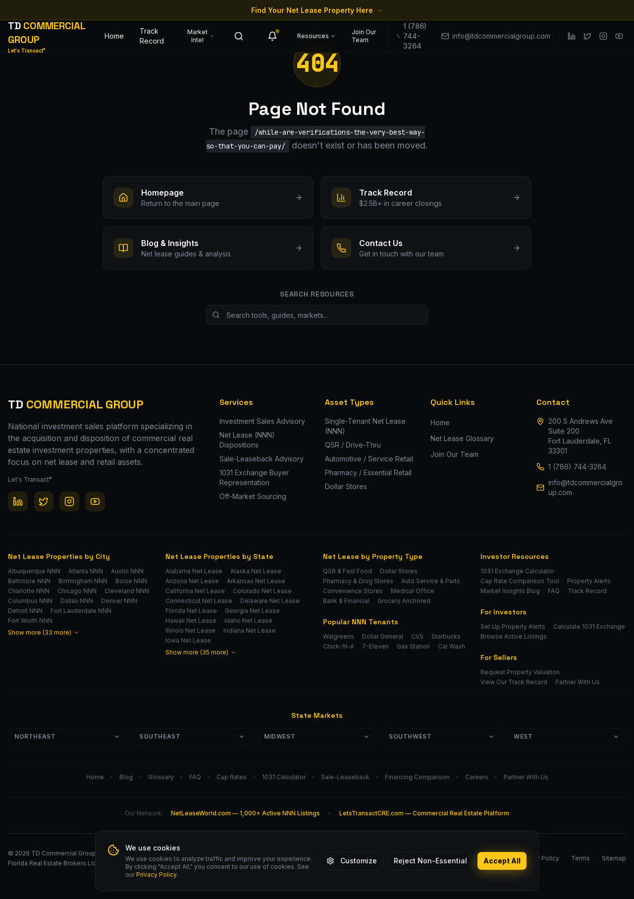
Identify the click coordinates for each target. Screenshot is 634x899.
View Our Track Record (513, 682)
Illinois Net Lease (190, 630)
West (567, 736)
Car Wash (451, 646)
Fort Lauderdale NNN (81, 610)
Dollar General (382, 636)
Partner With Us (577, 682)
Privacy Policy (156, 874)
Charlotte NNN (29, 591)
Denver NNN (119, 600)
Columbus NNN (30, 600)
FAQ (554, 591)
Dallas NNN (76, 600)
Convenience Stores (353, 591)
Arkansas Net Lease (256, 581)
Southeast (192, 736)
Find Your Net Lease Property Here (317, 10)
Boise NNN (131, 581)
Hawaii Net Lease (190, 620)
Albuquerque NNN (34, 571)
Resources (316, 36)
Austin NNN (127, 571)
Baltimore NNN (29, 581)
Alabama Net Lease (193, 571)
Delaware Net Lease (270, 600)
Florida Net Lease (191, 610)
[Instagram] (603, 36)
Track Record (152, 36)
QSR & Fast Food (347, 571)
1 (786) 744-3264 (577, 466)
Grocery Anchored (403, 600)
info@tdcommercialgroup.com (585, 487)
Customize (351, 860)
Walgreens (338, 636)
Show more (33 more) (43, 632)
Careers (476, 777)
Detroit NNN (25, 610)
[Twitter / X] (587, 36)
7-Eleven (375, 646)
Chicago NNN (77, 591)
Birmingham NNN (82, 581)
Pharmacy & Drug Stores (358, 581)
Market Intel (200, 36)
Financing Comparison (417, 777)
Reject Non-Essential (430, 860)
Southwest (442, 736)
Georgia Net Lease (252, 610)
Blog (126, 777)
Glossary (161, 777)
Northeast (67, 736)
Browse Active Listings (513, 636)
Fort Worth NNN (30, 620)
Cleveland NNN (127, 591)
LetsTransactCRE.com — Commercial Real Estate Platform (424, 813)
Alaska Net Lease (255, 571)
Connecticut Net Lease (198, 600)
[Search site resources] (317, 315)
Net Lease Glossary (462, 438)
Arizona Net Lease (192, 581)
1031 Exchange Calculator (517, 571)
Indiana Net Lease (249, 630)
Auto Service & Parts (430, 581)
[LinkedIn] (572, 36)
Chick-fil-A (338, 646)
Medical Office (412, 591)
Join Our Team (364, 36)
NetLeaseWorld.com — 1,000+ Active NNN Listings (245, 813)
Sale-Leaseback (345, 777)
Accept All (502, 860)
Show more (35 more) (200, 652)
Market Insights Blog (510, 591)
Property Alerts (589, 581)
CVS (417, 636)
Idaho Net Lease (248, 620)
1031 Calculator (284, 777)
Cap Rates (231, 777)
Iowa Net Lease (188, 640)
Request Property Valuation (520, 672)
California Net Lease (195, 591)
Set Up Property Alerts (512, 626)
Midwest (317, 736)
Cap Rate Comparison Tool (519, 581)
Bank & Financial (346, 600)
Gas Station (413, 646)
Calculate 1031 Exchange (589, 626)
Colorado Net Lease (262, 591)
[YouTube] (619, 36)
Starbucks (446, 636)
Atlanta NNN (85, 571)
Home (114, 36)
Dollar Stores (399, 571)
